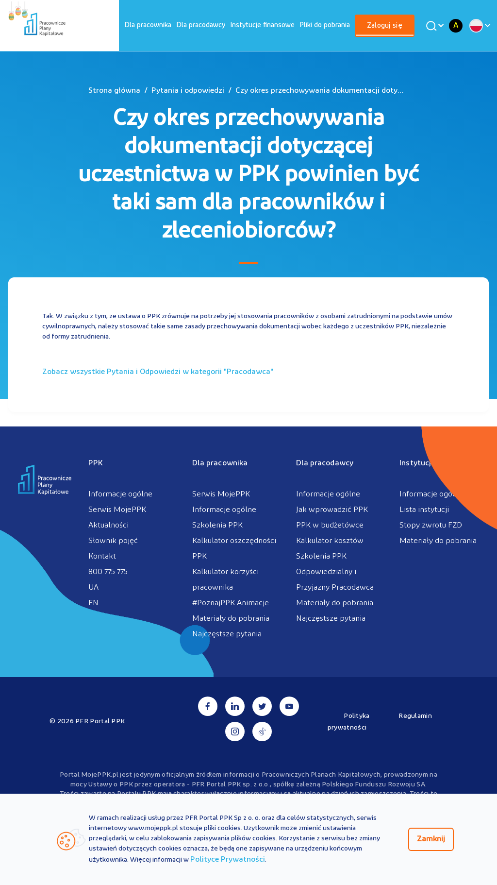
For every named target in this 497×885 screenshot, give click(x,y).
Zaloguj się (384, 26)
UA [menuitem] (93, 588)
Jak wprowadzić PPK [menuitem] (332, 510)
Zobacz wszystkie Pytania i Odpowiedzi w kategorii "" (157, 372)
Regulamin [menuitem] (415, 716)
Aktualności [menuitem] (108, 525)
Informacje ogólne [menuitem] (120, 494)
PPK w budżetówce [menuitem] (330, 525)
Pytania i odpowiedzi (187, 91)
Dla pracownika (147, 25)
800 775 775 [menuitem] (108, 572)
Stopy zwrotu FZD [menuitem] (430, 525)
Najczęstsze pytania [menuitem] (227, 634)
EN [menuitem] (93, 603)
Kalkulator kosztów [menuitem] (330, 541)
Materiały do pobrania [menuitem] (230, 619)
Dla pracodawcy (200, 25)
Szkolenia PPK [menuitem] (217, 525)
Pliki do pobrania (324, 25)
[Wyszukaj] (433, 26)
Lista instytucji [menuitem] (424, 510)
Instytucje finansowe (262, 25)
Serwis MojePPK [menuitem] (117, 510)
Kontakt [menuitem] (102, 557)
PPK (95, 463)
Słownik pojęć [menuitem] (113, 541)
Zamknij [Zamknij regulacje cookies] (431, 839)
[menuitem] (147, 25)
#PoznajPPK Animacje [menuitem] (230, 603)
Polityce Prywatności (227, 860)
